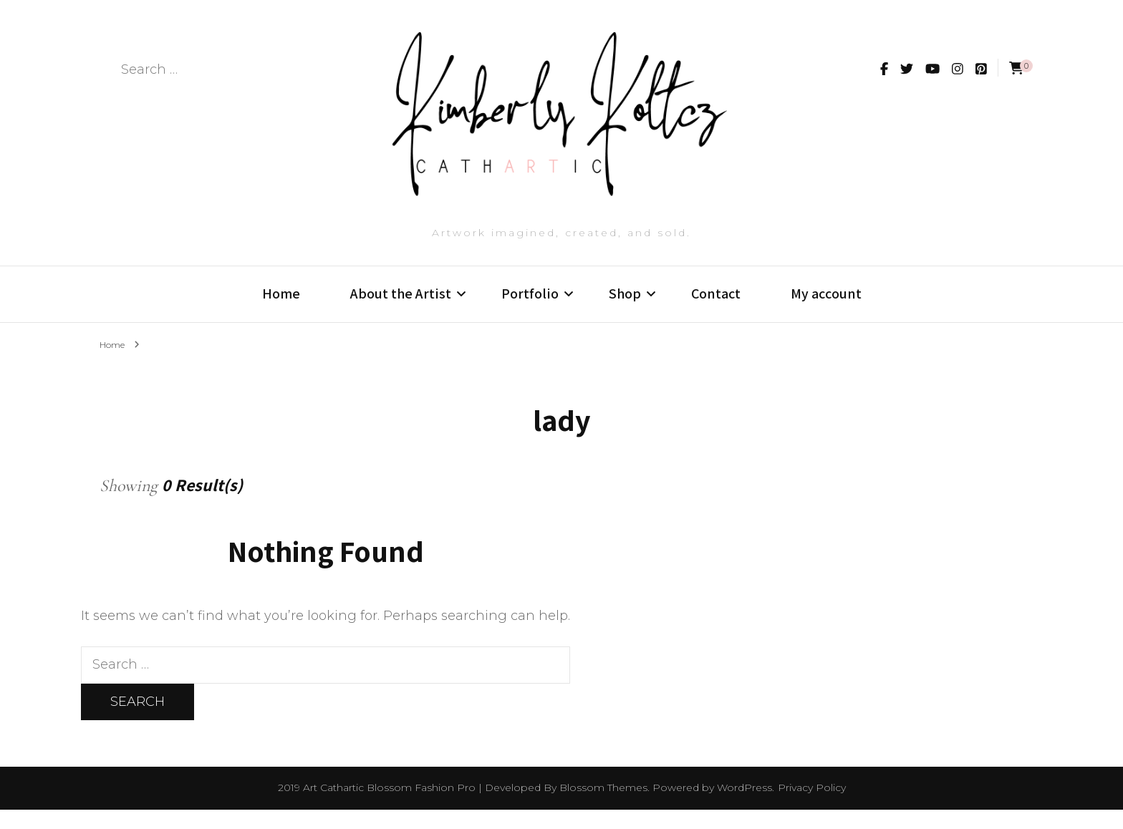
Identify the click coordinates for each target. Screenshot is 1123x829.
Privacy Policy (812, 806)
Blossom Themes (603, 806)
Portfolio (530, 310)
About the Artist (400, 310)
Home (281, 310)
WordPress (744, 806)
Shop (625, 310)
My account (826, 310)
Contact (716, 310)
